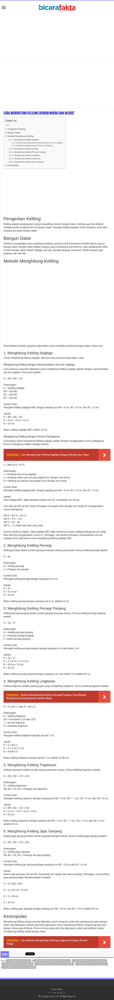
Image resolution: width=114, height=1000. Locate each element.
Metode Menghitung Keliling (20, 136)
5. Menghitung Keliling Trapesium (26, 158)
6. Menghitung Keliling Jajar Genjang (28, 162)
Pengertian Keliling (16, 129)
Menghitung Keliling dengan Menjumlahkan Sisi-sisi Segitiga (39, 143)
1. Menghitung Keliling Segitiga (25, 140)
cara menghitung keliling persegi (17, 964)
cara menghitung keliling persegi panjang (54, 964)
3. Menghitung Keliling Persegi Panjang (29, 152)
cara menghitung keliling (19, 961)
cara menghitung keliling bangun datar (52, 961)
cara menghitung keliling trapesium (19, 967)
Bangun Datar (14, 132)
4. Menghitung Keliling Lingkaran (26, 155)
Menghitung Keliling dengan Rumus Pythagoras (34, 145)
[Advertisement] (57, 36)
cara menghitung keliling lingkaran (90, 961)
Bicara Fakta (57, 989)
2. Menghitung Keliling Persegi (25, 149)
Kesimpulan (13, 165)
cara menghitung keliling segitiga (92, 964)
